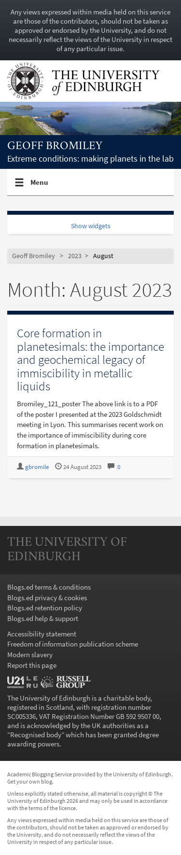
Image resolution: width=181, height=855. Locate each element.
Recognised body (35, 734)
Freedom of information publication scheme (72, 643)
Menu (39, 186)
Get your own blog (29, 781)
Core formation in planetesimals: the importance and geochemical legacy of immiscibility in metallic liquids (90, 359)
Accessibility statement (41, 633)
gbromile (37, 467)
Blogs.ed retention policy (44, 607)
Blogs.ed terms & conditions (49, 587)
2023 (75, 256)
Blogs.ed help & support (42, 618)
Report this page (31, 665)
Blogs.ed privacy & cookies (47, 597)
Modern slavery (30, 654)
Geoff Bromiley (54, 146)
